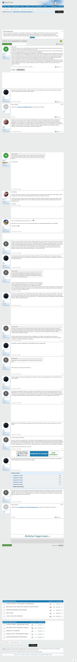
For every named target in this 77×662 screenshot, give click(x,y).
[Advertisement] (37, 316)
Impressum (23, 654)
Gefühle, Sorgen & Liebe (14, 642)
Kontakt (15, 654)
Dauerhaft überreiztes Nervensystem (16, 610)
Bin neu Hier (9, 613)
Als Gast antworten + (7, 43)
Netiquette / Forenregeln (44, 654)
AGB (38, 654)
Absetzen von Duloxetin (13, 630)
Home (4, 6)
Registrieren (54, 6)
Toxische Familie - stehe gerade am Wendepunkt (20, 603)
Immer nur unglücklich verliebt (14, 41)
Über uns (18, 654)
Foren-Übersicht (6, 642)
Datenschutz (28, 654)
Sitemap (50, 654)
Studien (45, 6)
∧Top (74, 660)
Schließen (32, 37)
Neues (9, 6)
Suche (22, 6)
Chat (33, 6)
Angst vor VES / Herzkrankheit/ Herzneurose (18, 633)
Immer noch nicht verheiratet (14, 616)
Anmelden (61, 6)
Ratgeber (28, 6)
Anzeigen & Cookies (33, 654)
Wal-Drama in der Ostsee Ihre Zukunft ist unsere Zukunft (22, 606)
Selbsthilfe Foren (16, 6)
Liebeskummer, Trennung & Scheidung (28, 642)
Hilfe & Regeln (38, 6)
